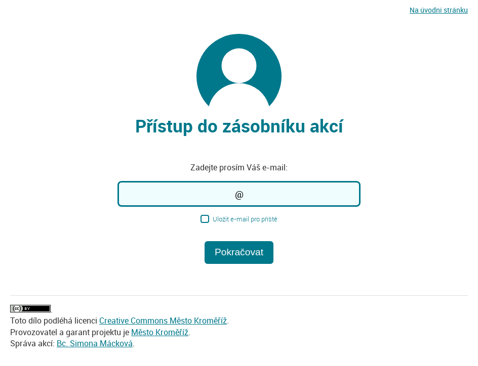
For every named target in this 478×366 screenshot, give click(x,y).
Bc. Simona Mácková (95, 343)
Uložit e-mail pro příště (239, 218)
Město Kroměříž (159, 332)
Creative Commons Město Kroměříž (163, 320)
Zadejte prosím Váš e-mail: (239, 167)
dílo (35, 320)
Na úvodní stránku (439, 10)
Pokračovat (239, 252)
